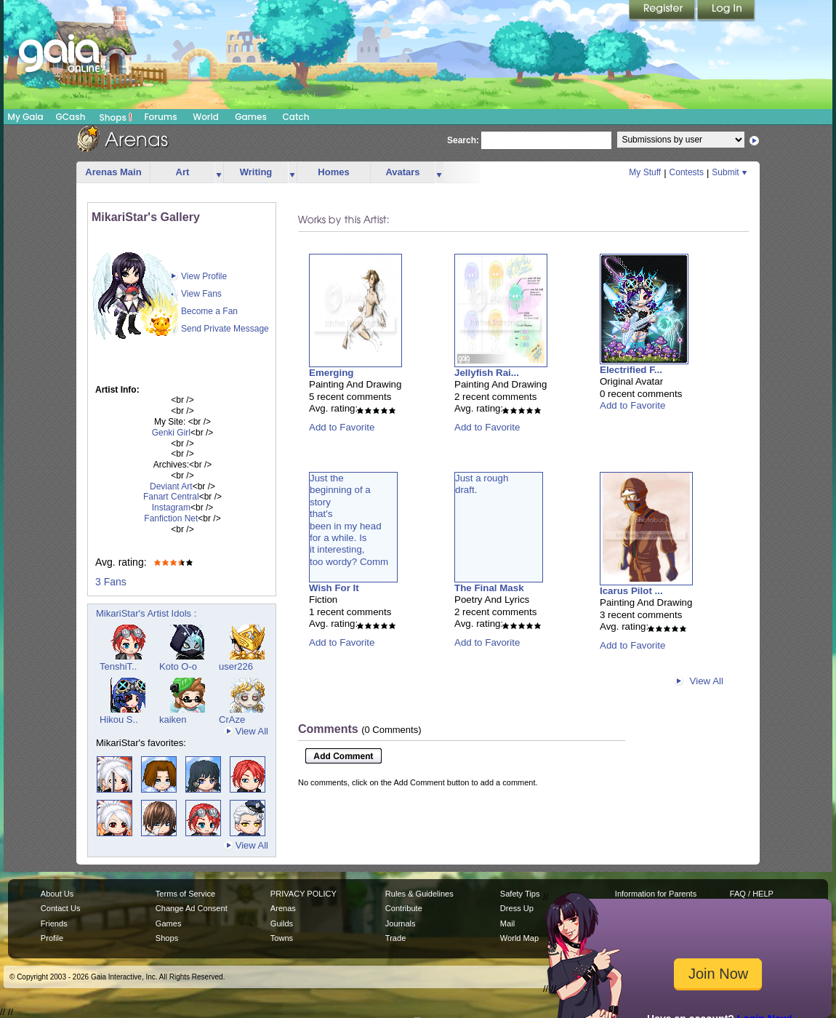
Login (726, 11)
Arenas (283, 908)
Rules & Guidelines (419, 893)
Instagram (171, 507)
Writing (256, 172)
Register (663, 11)
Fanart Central (171, 497)
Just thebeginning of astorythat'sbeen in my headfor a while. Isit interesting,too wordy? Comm (349, 520)
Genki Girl (171, 433)
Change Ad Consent (192, 908)
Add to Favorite (341, 427)
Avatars (402, 172)
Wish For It (334, 587)
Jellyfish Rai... (486, 372)
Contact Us (61, 908)
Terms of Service (185, 893)
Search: (463, 140)
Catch (296, 117)
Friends (54, 923)
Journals (400, 923)
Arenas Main (113, 172)
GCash (71, 117)
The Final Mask (489, 587)
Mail (507, 923)
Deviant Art (171, 486)
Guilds (281, 923)
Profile (52, 938)
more (218, 172)
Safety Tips (520, 893)
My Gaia (25, 117)
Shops (116, 117)
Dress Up (517, 908)
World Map (519, 938)
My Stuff (645, 172)
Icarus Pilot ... (631, 590)
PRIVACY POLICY (303, 893)
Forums (160, 117)
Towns (281, 938)
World (206, 117)
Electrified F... (631, 369)
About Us (57, 893)
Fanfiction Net (171, 518)
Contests (687, 172)
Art (183, 172)
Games (251, 117)
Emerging (331, 372)
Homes (333, 172)
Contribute (403, 908)
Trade (395, 938)
